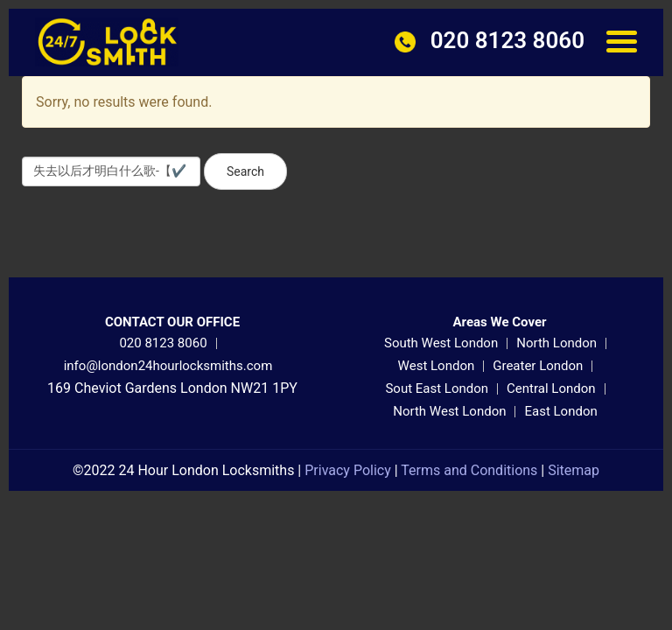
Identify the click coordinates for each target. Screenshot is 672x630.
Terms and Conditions (469, 470)
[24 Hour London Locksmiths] (106, 40)
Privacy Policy (347, 470)
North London (556, 343)
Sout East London (436, 388)
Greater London (538, 366)
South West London (441, 343)
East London (560, 411)
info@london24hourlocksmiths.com (168, 366)
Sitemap (573, 470)
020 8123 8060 (162, 343)
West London (436, 366)
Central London (551, 388)
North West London (449, 411)
